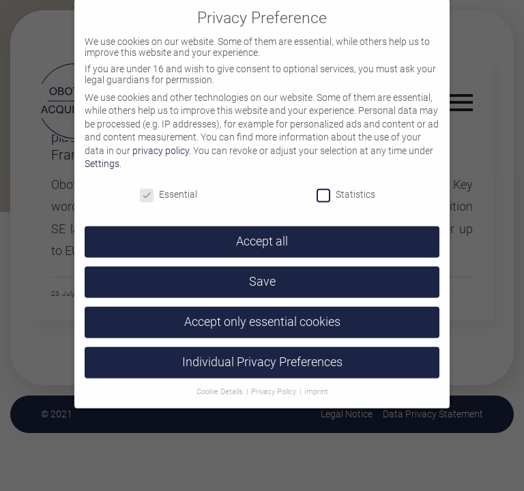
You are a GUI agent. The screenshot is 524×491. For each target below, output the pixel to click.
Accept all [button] (262, 230)
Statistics (346, 183)
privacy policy (160, 139)
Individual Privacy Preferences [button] (262, 350)
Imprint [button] (316, 380)
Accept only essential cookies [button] (262, 310)
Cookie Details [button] (220, 380)
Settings (102, 152)
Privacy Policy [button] (274, 380)
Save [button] (262, 271)
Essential (168, 183)
